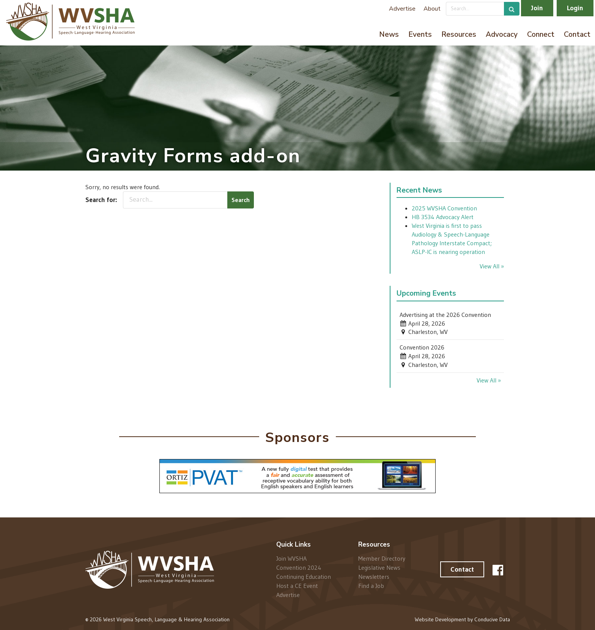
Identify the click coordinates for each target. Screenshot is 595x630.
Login (575, 8)
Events (420, 34)
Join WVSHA (291, 558)
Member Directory (381, 558)
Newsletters (373, 576)
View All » (492, 266)
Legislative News (379, 567)
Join (537, 8)
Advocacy (502, 34)
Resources (458, 34)
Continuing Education (303, 576)
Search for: (101, 200)
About (432, 9)
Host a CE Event (297, 585)
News (389, 34)
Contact (577, 34)
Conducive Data (492, 619)
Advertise (402, 9)
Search (240, 200)
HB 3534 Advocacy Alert (443, 217)
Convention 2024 (298, 567)
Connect (540, 34)
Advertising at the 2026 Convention (445, 314)
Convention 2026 (422, 347)
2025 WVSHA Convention (444, 208)
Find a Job (371, 585)
